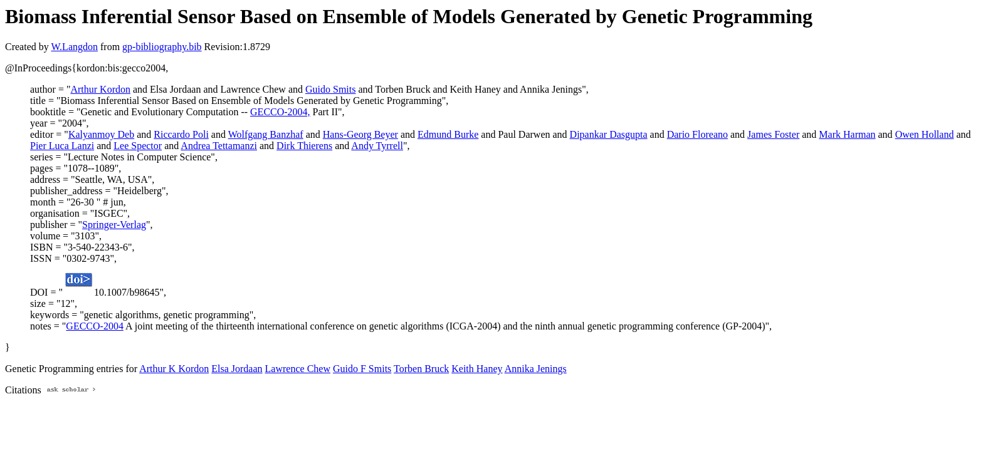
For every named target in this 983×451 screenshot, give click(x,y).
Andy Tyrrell (377, 145)
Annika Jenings (536, 368)
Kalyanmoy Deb (101, 134)
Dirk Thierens (304, 145)
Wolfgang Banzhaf (265, 134)
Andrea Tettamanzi (219, 145)
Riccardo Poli (181, 134)
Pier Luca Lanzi (62, 145)
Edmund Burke (448, 134)
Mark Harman (847, 134)
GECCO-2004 (95, 326)
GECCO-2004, (280, 111)
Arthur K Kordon (174, 368)
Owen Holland (924, 134)
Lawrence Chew (297, 368)
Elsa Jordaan (236, 368)
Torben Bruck (421, 368)
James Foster (773, 134)
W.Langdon (74, 46)
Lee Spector (137, 145)
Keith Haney (476, 368)
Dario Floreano (697, 134)
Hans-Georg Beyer (360, 134)
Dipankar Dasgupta (609, 134)
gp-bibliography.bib (162, 46)
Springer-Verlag (114, 224)
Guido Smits (330, 89)
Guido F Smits (362, 368)
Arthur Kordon (100, 89)
